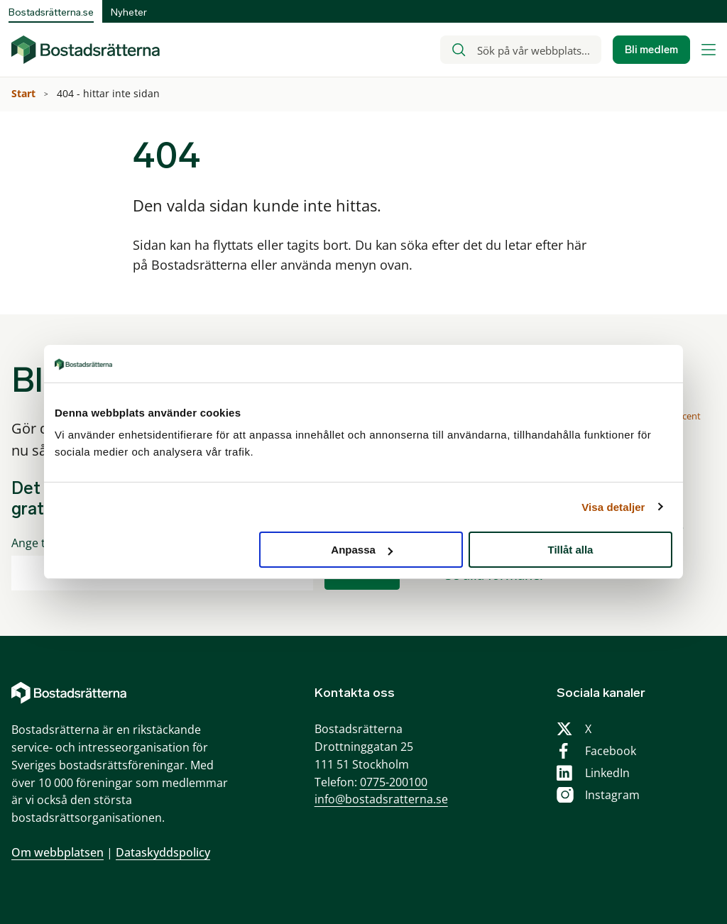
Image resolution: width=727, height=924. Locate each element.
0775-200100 (393, 782)
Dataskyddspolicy (163, 852)
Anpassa (362, 550)
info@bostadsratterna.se (381, 799)
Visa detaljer (613, 506)
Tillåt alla (570, 550)
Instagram (612, 795)
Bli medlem (651, 49)
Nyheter (129, 12)
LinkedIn (607, 773)
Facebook (610, 751)
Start (24, 93)
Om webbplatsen (57, 852)
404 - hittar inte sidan (110, 93)
